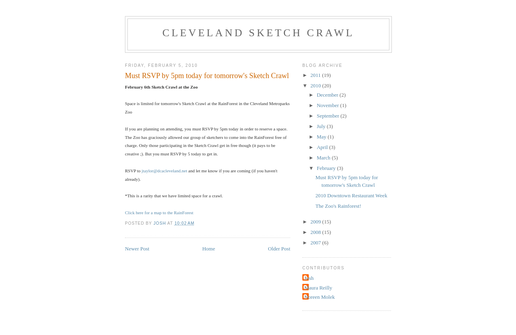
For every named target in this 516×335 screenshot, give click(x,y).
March (324, 158)
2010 (316, 86)
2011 (316, 75)
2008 (316, 232)
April (323, 147)
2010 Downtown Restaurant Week (351, 195)
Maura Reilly (318, 288)
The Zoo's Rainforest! (338, 206)
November (328, 105)
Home (208, 249)
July (322, 126)
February (327, 168)
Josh (309, 278)
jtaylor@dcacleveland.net (164, 170)
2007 (316, 243)
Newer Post (137, 249)
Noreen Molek (319, 297)
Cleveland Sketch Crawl (258, 33)
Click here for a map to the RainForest (159, 212)
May (322, 137)
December (328, 95)
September (329, 116)
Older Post (279, 249)
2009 (316, 222)
